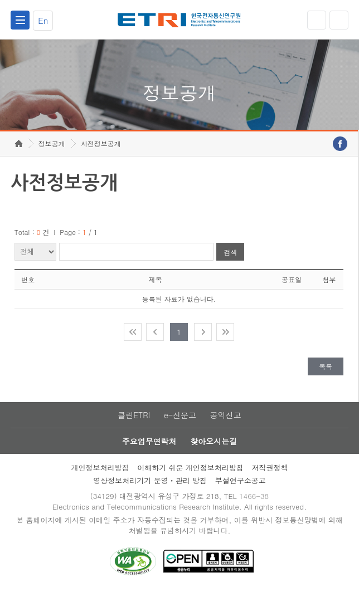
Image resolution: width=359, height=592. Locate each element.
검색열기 (338, 20)
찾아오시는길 (213, 441)
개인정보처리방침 (100, 467)
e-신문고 (180, 414)
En (43, 20)
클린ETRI (134, 414)
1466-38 (254, 496)
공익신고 (225, 414)
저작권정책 (270, 467)
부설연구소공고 (240, 480)
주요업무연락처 (149, 441)
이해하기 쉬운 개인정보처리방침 (190, 467)
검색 (230, 252)
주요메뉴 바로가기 (0, 0)
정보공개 (51, 143)
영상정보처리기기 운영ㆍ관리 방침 (150, 480)
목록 (325, 366)
